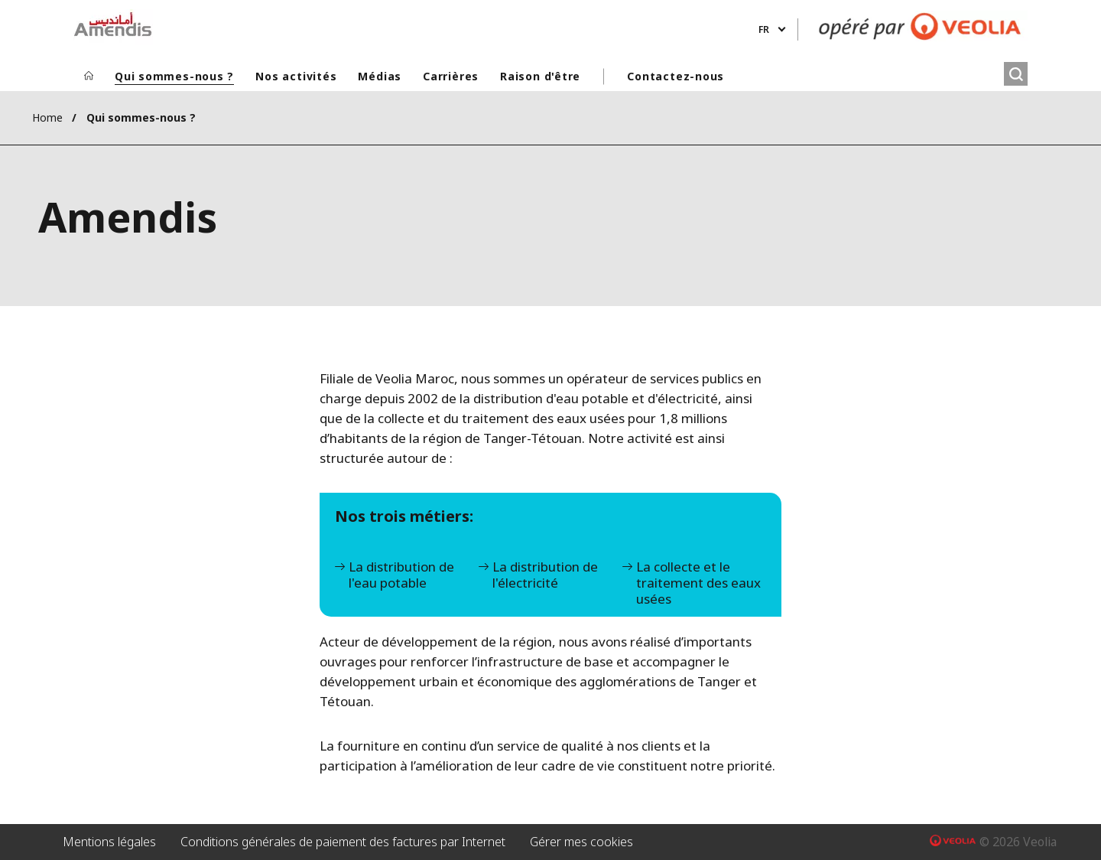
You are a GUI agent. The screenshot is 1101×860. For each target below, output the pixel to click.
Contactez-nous (675, 76)
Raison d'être (540, 76)
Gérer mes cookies (581, 841)
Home (47, 117)
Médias (379, 76)
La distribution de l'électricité (545, 575)
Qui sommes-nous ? (174, 76)
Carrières (451, 76)
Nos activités (295, 76)
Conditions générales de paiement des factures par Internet (342, 841)
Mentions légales (109, 841)
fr (763, 29)
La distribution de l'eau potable (401, 575)
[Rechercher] (1016, 74)
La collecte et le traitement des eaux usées (698, 583)
